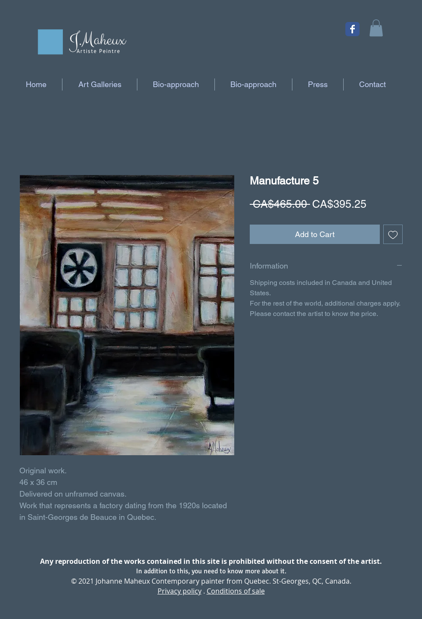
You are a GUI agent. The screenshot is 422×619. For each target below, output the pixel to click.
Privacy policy (180, 591)
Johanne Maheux (123, 581)
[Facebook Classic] (352, 29)
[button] (376, 27)
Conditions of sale (236, 591)
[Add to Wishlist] (393, 234)
